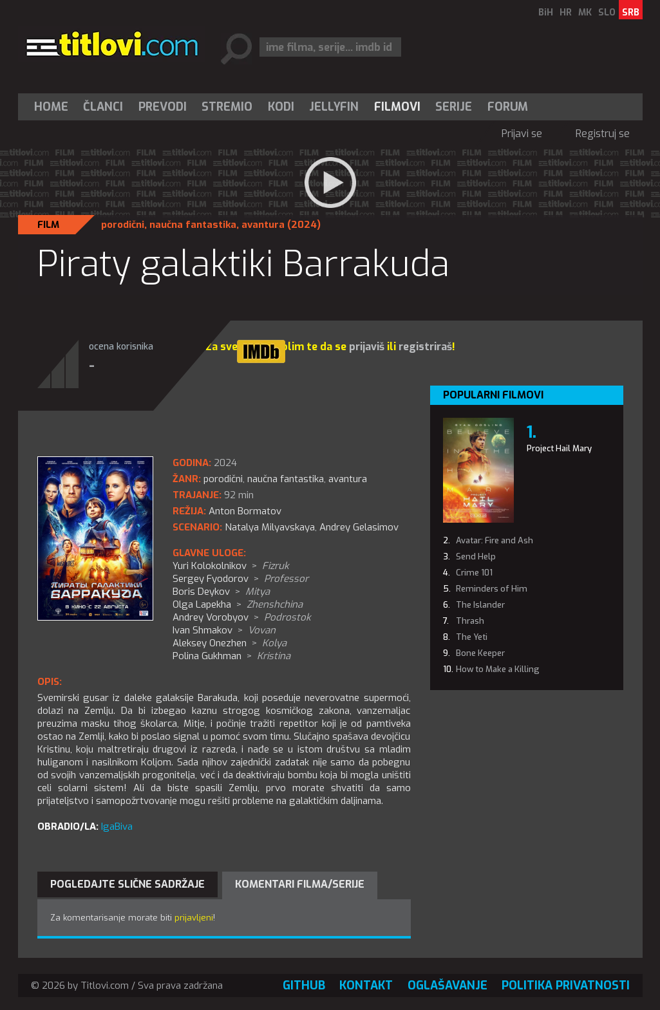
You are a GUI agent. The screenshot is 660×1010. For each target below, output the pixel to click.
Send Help (476, 556)
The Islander (480, 604)
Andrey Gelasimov (359, 527)
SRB (630, 12)
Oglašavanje (447, 985)
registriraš (425, 346)
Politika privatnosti (566, 985)
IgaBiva (117, 826)
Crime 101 (474, 572)
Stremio (227, 107)
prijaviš (366, 346)
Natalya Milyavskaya (270, 527)
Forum (507, 107)
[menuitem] (54, 106)
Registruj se (603, 133)
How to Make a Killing (498, 669)
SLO (607, 12)
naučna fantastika (192, 224)
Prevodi (162, 107)
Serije (453, 107)
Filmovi (397, 107)
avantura (263, 224)
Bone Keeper (480, 653)
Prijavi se (522, 133)
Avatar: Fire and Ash (494, 540)
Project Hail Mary (559, 448)
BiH (545, 12)
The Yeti (471, 636)
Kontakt (366, 985)
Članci (103, 107)
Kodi (281, 107)
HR (566, 12)
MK (585, 12)
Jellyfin (334, 107)
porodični (122, 224)
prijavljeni (193, 917)
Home (51, 107)
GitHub (304, 985)
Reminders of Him (491, 588)
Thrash (470, 620)
